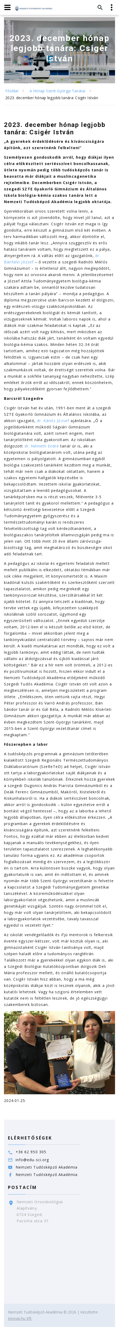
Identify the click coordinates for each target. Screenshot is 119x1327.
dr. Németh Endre (42, 446)
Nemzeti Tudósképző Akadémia (46, 1167)
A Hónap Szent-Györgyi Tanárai (57, 90)
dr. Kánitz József (53, 420)
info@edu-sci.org (32, 1159)
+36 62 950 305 (31, 1151)
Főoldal (11, 90)
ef (32, 261)
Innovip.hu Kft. (20, 1318)
